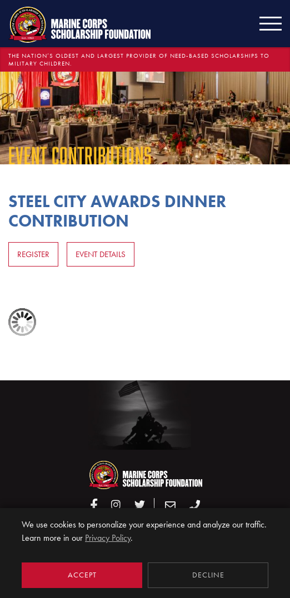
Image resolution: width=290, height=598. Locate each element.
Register (33, 254)
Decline (208, 575)
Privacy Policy (108, 538)
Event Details (101, 254)
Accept (82, 575)
